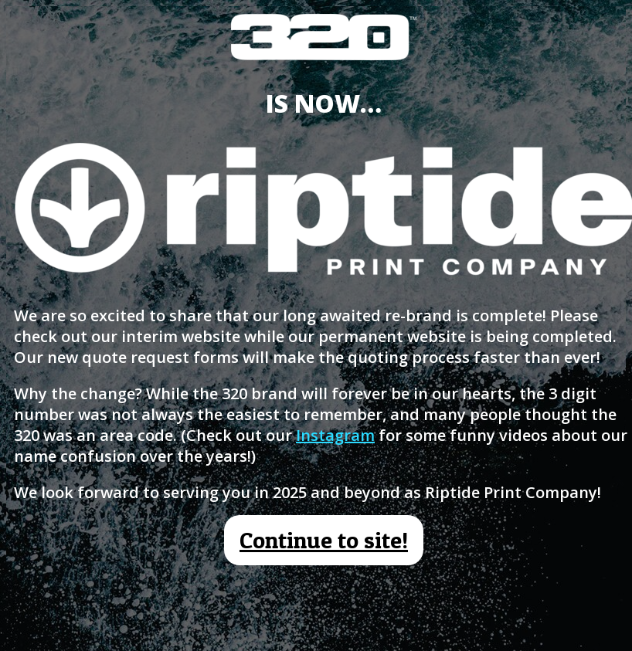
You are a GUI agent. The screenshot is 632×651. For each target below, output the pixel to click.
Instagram (335, 435)
